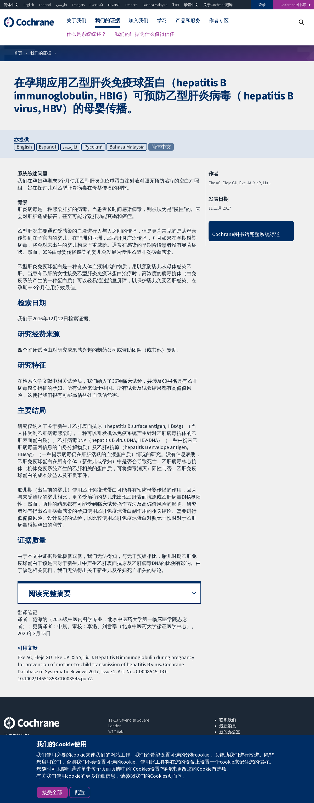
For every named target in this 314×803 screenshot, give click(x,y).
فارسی (61, 4)
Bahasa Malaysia (155, 4)
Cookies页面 (163, 776)
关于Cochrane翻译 (218, 4)
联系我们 (227, 720)
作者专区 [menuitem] (219, 20)
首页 (18, 53)
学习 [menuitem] (162, 20)
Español (45, 4)
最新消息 (227, 725)
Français (78, 4)
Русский (96, 4)
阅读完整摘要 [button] (49, 593)
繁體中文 (191, 4)
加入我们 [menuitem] (138, 20)
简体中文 (11, 4)
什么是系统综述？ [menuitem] (86, 34)
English (29, 4)
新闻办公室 (229, 731)
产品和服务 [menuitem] (188, 20)
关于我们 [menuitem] (76, 20)
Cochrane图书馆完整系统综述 (246, 234)
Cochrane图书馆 (293, 4)
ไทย (175, 4)
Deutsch (131, 4)
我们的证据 (40, 53)
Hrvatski (114, 4)
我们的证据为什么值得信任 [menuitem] (145, 34)
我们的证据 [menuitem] (107, 20)
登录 (262, 4)
